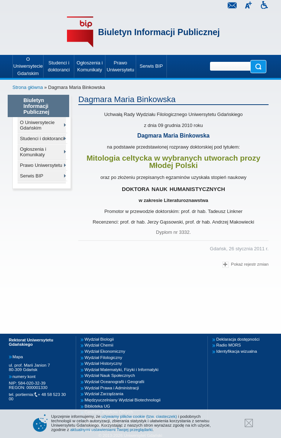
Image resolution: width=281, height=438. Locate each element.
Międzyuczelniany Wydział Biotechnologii (123, 400)
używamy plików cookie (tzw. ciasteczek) (139, 416)
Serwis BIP (32, 176)
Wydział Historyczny (103, 363)
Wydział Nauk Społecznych (110, 375)
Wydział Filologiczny (103, 357)
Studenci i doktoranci (42, 138)
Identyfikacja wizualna (236, 351)
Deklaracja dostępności (237, 339)
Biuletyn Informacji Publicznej (159, 32)
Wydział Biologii (99, 339)
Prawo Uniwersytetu (41, 165)
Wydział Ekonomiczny (105, 351)
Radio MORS (228, 345)
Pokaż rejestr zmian (245, 265)
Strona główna (27, 87)
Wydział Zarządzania (104, 394)
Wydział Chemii (99, 345)
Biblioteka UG (97, 406)
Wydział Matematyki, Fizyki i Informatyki (121, 369)
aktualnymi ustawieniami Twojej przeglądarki (111, 429)
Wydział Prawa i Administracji (112, 388)
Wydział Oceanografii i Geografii (114, 381)
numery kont (23, 376)
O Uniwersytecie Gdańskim (37, 125)
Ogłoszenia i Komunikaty (33, 151)
